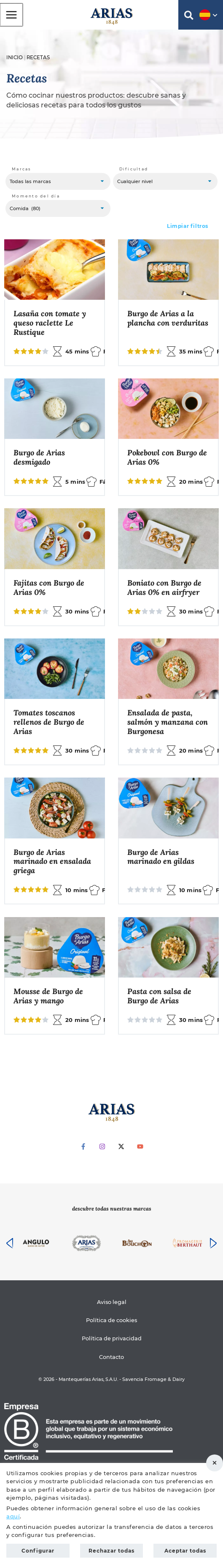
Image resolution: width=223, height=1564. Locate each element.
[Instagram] (102, 1146)
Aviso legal (111, 1302)
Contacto (111, 1357)
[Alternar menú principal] (11, 15)
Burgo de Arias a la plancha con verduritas (167, 318)
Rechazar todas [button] (214, 1462)
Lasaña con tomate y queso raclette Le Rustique (49, 323)
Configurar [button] (37, 1551)
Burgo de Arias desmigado (39, 457)
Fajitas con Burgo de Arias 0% (48, 587)
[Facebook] (83, 1146)
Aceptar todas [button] (185, 1551)
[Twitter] (121, 1146)
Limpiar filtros (187, 226)
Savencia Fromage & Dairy (153, 1379)
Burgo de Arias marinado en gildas (160, 857)
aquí (13, 1516)
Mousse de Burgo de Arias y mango (48, 996)
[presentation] (9, 1243)
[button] (188, 17)
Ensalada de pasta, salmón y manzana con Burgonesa (167, 722)
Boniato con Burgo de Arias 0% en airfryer (164, 587)
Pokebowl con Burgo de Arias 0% (167, 457)
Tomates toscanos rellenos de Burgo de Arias (48, 722)
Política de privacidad (112, 1338)
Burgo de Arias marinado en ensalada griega (52, 862)
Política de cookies (111, 1320)
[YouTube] (140, 1146)
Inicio (14, 57)
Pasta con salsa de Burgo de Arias (159, 996)
